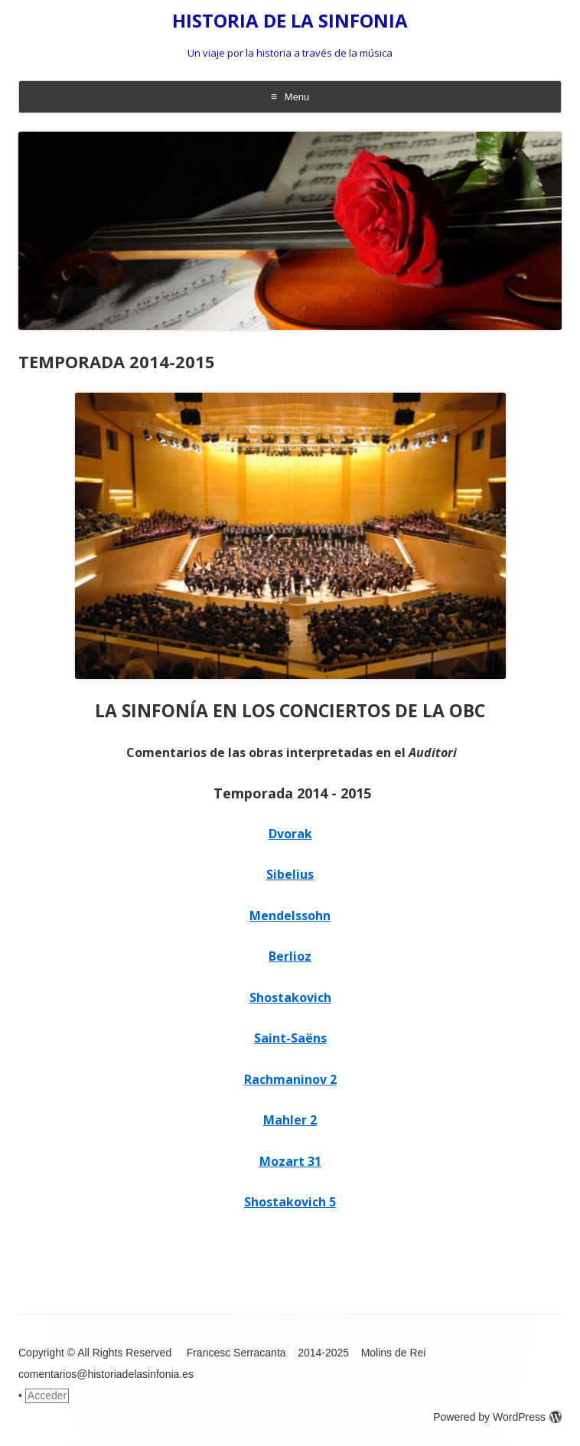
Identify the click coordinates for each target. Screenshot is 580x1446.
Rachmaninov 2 (290, 1079)
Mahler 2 (290, 1119)
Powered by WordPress (497, 1417)
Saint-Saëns (290, 1038)
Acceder (47, 1395)
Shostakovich (290, 997)
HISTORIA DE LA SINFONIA (290, 21)
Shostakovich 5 (290, 1201)
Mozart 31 (290, 1161)
